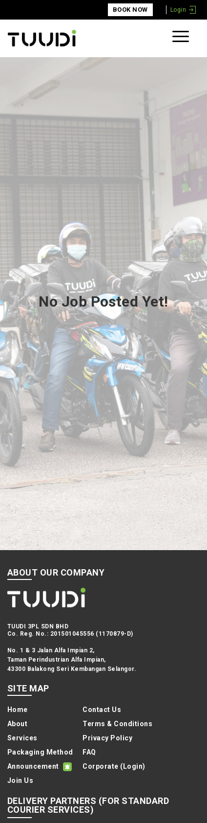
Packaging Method (40, 752)
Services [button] (22, 738)
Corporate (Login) (114, 766)
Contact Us (102, 709)
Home (17, 709)
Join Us (20, 780)
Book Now (130, 9)
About (17, 724)
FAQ (89, 752)
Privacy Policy (107, 738)
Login (178, 9)
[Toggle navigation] (182, 38)
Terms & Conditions (117, 724)
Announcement (33, 766)
